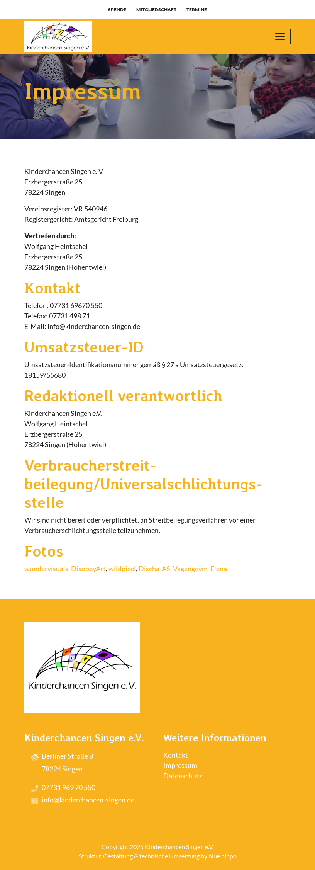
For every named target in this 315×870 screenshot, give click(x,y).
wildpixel (122, 568)
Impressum (180, 765)
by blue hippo (219, 856)
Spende (117, 9)
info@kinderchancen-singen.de (88, 799)
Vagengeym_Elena (200, 568)
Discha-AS (154, 568)
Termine (196, 9)
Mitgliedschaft (156, 9)
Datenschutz (182, 775)
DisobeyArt (88, 568)
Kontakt (175, 755)
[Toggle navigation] (280, 36)
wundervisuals (46, 568)
